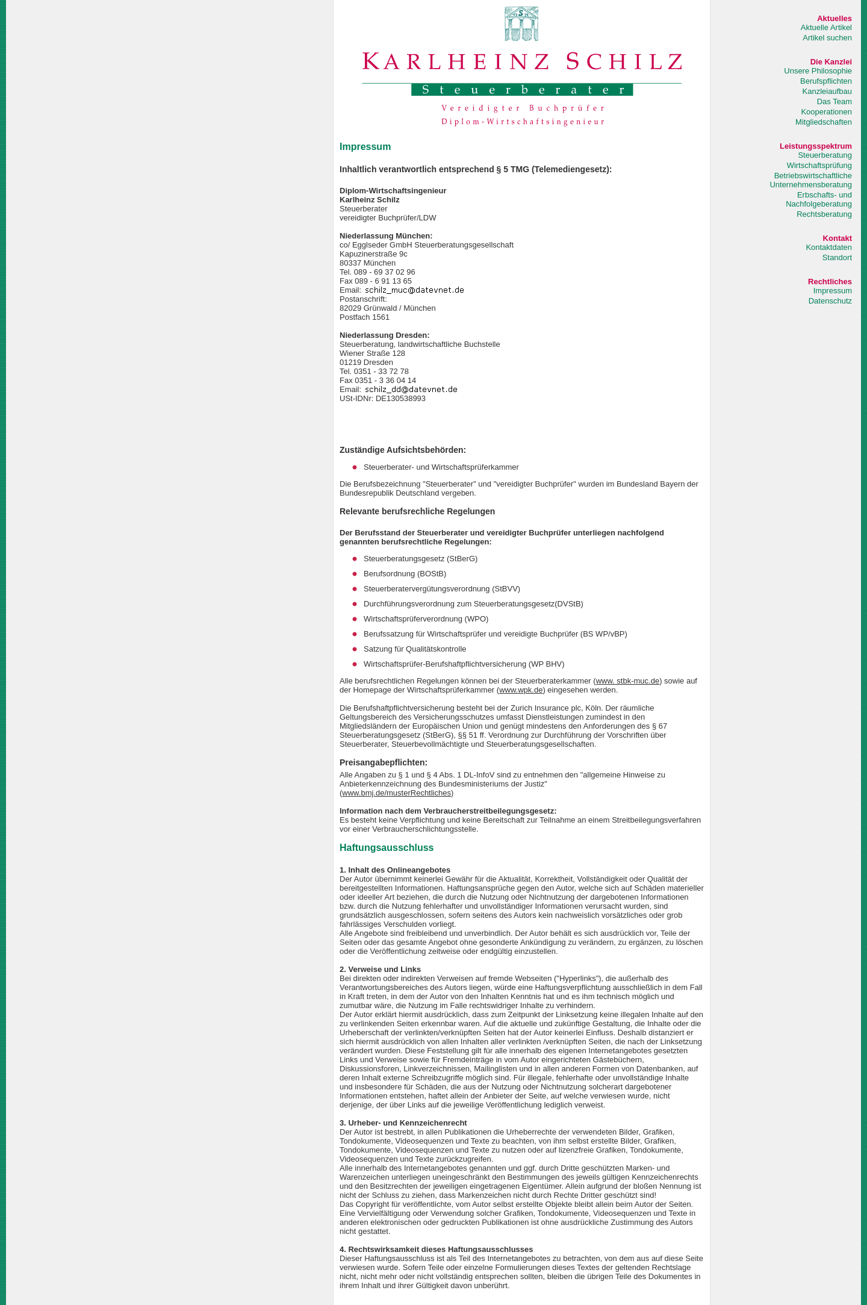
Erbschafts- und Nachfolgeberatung (819, 199)
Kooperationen (826, 111)
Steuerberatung (825, 155)
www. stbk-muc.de (627, 680)
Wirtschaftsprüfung (819, 165)
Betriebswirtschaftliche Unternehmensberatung (810, 180)
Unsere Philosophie (818, 70)
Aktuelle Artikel (826, 27)
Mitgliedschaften (823, 121)
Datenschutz (830, 300)
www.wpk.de (520, 689)
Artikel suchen (827, 37)
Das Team (834, 101)
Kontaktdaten (829, 247)
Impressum (832, 290)
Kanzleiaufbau (827, 91)
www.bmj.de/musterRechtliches (396, 792)
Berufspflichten (826, 81)
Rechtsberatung (824, 214)
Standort (837, 257)
